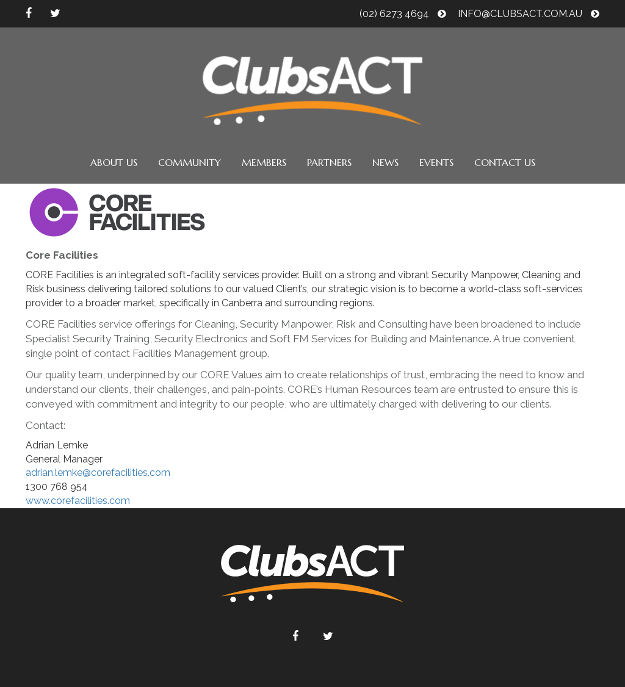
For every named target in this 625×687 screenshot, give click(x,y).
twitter (55, 13)
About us (113, 162)
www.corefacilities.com (78, 500)
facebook (29, 13)
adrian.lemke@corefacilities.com (98, 472)
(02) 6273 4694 (402, 14)
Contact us (504, 162)
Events (436, 162)
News (385, 162)
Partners (329, 162)
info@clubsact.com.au (528, 14)
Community (189, 162)
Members (264, 162)
